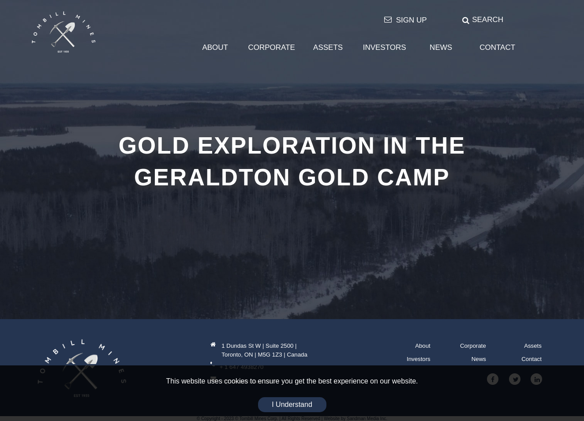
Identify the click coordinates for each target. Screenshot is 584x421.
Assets (533, 345)
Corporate (473, 345)
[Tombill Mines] (63, 31)
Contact (531, 359)
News (479, 359)
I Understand (292, 404)
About (423, 345)
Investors (419, 359)
